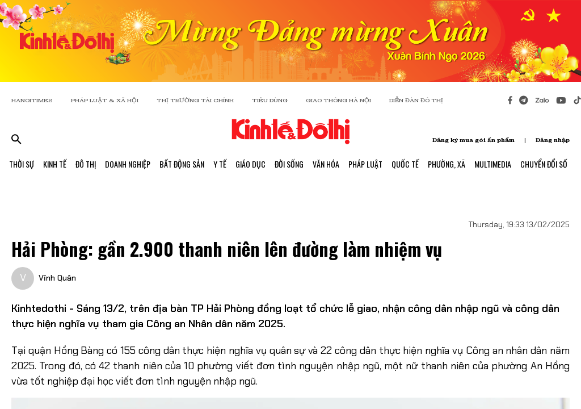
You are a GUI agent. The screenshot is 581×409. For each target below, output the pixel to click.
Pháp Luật (365, 164)
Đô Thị (85, 164)
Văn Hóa (326, 164)
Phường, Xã (446, 164)
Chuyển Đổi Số (543, 164)
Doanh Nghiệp (127, 164)
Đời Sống (289, 164)
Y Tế (219, 164)
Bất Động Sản (181, 164)
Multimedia (492, 164)
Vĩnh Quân (57, 278)
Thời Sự (21, 164)
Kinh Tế (54, 164)
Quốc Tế (405, 164)
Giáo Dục (250, 164)
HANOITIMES (32, 100)
